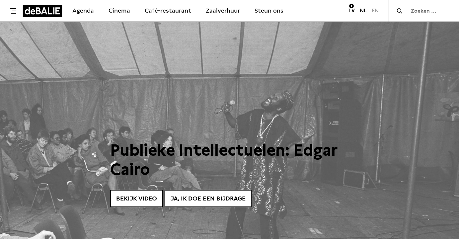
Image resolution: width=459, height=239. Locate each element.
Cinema (119, 10)
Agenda (83, 10)
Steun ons (269, 10)
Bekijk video (136, 198)
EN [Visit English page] (375, 10)
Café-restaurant (168, 10)
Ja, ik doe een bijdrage (208, 198)
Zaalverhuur (223, 10)
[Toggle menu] (13, 11)
